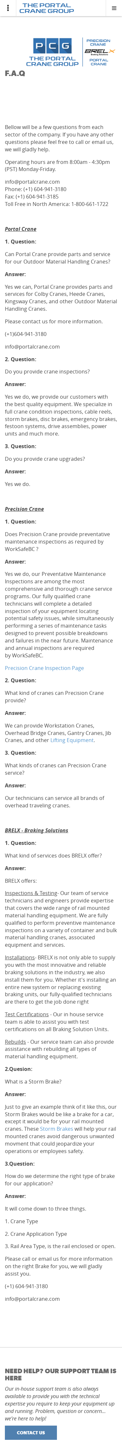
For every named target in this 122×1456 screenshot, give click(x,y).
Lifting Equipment (71, 740)
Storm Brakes (56, 1128)
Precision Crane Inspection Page (44, 668)
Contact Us (31, 1432)
